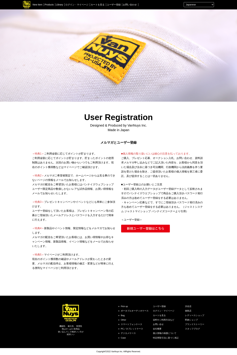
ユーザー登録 (114, 4)
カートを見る (98, 4)
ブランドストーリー (194, 324)
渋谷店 (188, 306)
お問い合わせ (130, 4)
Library (59, 4)
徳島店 (188, 311)
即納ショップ (191, 320)
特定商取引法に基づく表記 (166, 338)
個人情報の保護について (164, 333)
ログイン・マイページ (76, 4)
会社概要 (157, 328)
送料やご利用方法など (163, 320)
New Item (37, 4)
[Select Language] (199, 4)
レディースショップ (194, 315)
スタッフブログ (192, 328)
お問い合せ (158, 324)
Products (49, 4)
